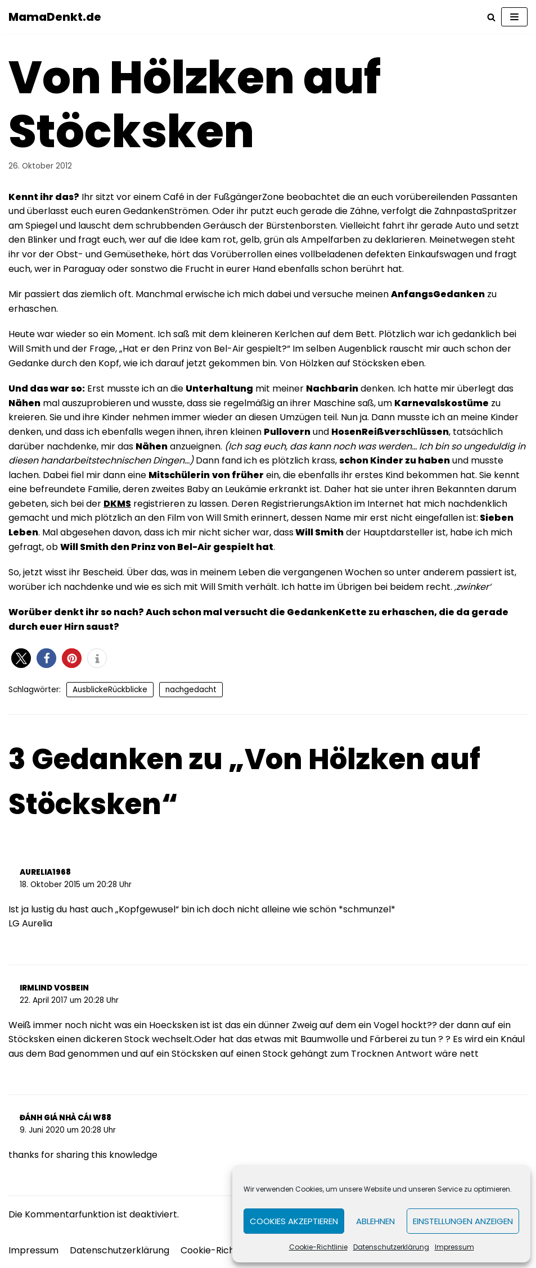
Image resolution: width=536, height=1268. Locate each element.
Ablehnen (375, 1221)
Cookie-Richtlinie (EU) (229, 1250)
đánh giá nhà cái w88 (65, 1117)
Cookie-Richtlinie (318, 1247)
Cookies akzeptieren (294, 1221)
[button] (21, 658)
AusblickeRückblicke (110, 689)
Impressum (454, 1247)
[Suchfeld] (491, 17)
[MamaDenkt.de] (54, 17)
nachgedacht (191, 689)
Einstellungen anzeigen (463, 1221)
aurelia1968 (45, 872)
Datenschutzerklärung (391, 1247)
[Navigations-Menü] (514, 16)
